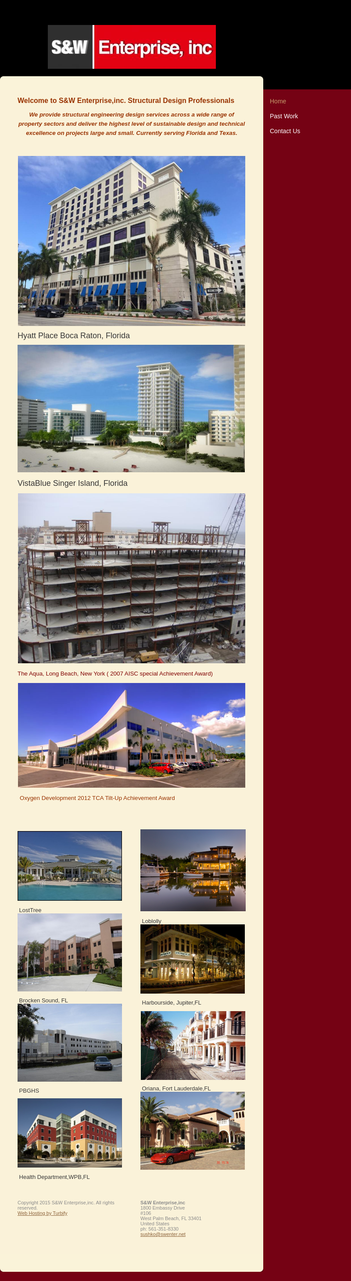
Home (278, 101)
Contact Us (285, 130)
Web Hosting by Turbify (43, 1213)
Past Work (284, 116)
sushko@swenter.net (163, 1234)
